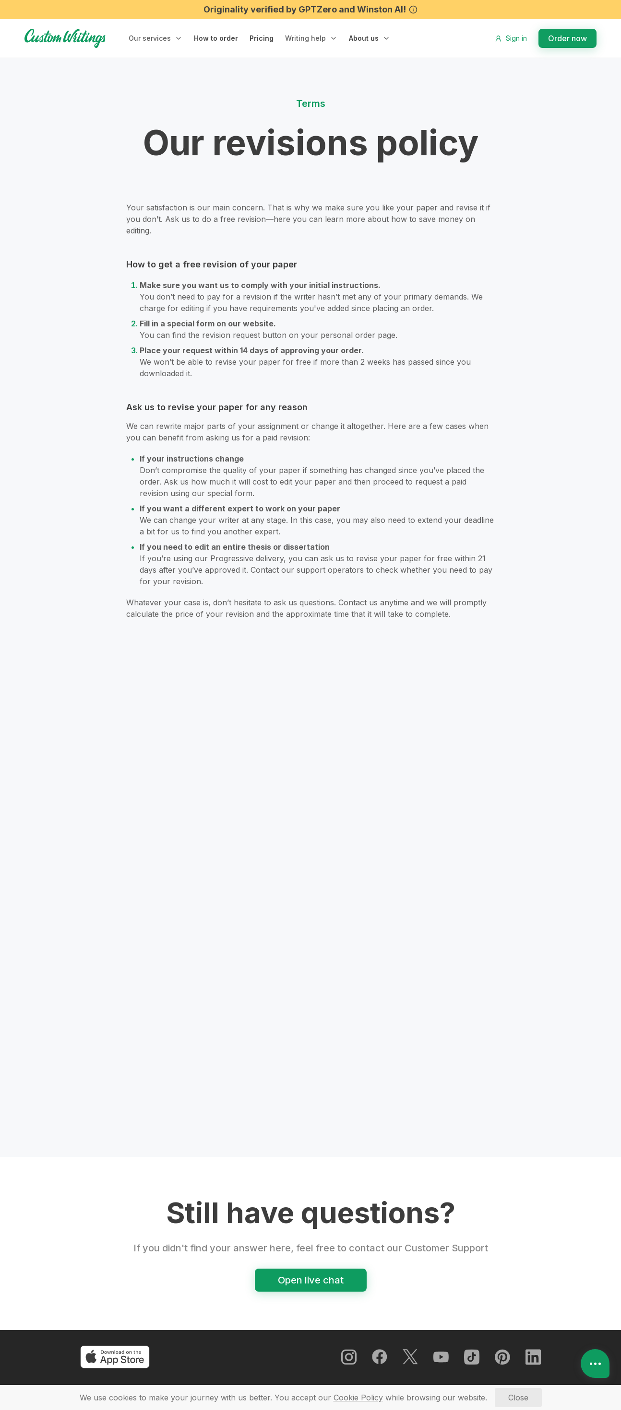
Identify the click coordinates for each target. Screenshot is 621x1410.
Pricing (260, 38)
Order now (567, 38)
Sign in (511, 38)
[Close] (518, 1397)
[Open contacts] (595, 1363)
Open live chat (311, 1285)
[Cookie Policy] (358, 1397)
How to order (215, 38)
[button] (155, 38)
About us (362, 38)
